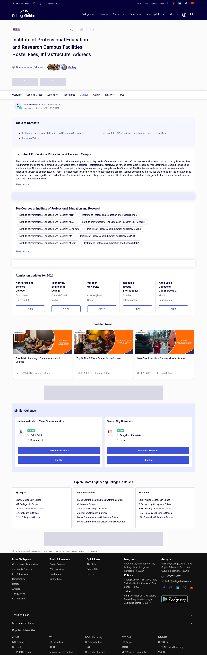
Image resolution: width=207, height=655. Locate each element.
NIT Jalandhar (56, 642)
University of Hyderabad (61, 652)
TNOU (88, 647)
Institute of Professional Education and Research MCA (46, 222)
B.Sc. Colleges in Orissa (28, 517)
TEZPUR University (21, 652)
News (121, 94)
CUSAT (15, 637)
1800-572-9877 (173, 576)
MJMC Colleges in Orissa (28, 500)
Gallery (96, 94)
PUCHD (52, 647)
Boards (15, 584)
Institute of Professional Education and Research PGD (107, 236)
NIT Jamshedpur (93, 642)
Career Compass (58, 564)
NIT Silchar (163, 642)
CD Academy (18, 598)
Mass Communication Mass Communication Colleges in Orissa (100, 502)
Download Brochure (59, 450)
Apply (30, 308)
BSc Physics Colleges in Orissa (154, 500)
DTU (51, 637)
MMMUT (162, 637)
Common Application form (25, 564)
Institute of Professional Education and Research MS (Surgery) (113, 222)
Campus (84, 94)
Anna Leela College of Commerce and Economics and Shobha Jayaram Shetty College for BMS (168, 287)
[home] (23, 13)
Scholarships (19, 579)
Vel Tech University (93, 284)
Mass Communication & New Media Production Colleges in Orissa (101, 523)
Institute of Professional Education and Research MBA (111, 243)
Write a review (57, 569)
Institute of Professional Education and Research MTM (46, 215)
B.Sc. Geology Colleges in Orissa (155, 513)
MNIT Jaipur (18, 642)
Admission (52, 94)
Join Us (91, 574)
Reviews (109, 94)
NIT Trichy (17, 647)
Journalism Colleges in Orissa (92, 508)
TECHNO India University (170, 647)
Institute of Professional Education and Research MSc (109, 215)
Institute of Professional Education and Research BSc (114, 229)
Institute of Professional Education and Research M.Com (47, 243)
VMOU (161, 652)
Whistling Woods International (130, 286)
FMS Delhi (127, 637)
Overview (17, 94)
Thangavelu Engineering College (59, 286)
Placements (69, 94)
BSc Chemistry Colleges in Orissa (155, 517)
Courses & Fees (34, 94)
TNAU (125, 647)
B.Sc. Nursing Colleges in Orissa (155, 504)
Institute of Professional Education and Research (65, 551)
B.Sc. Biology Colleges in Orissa (155, 508)
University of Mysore (95, 652)
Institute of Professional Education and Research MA (45, 236)
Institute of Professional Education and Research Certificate (49, 229)
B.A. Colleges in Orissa (27, 513)
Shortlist (58, 460)
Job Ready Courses (22, 569)
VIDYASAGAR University (134, 652)
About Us (91, 564)
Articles (16, 589)
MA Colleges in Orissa (27, 504)
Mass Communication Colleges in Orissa (98, 517)
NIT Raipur (127, 642)
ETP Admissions (20, 574)
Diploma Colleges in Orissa (29, 508)
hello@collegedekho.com (178, 581)
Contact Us (92, 569)
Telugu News (18, 593)
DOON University (93, 637)
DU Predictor (56, 579)
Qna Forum (55, 574)
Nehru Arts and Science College (25, 286)
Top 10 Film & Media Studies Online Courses (99, 358)
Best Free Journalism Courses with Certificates (161, 358)
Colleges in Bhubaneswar (29, 551)
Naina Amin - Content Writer (47, 104)
